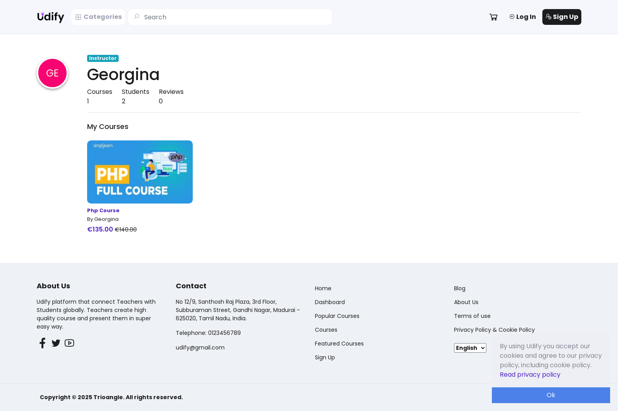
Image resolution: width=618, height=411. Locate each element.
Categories (98, 16)
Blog (459, 288)
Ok (551, 395)
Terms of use (472, 316)
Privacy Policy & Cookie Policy (494, 330)
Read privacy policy (530, 374)
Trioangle (108, 397)
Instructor (103, 58)
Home (323, 288)
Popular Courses (337, 316)
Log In (522, 16)
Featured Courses (339, 343)
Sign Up (561, 16)
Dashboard (330, 302)
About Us (466, 302)
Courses (326, 330)
